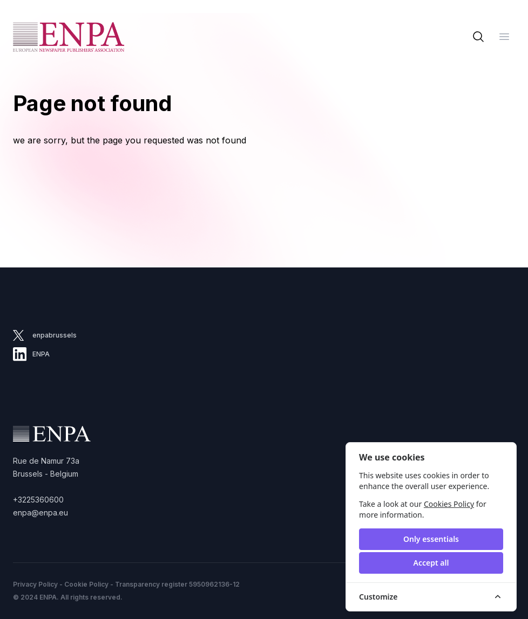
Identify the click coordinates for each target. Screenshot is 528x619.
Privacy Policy (35, 584)
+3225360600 (38, 499)
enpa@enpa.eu (40, 512)
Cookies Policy (449, 504)
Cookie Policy (86, 584)
